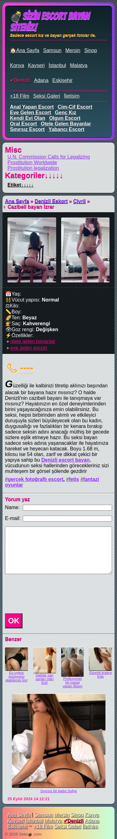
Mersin (72, 50)
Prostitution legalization (33, 168)
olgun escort (64, 118)
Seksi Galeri (46, 96)
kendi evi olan (27, 118)
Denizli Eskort (51, 201)
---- (26, 367)
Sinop (90, 50)
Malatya (78, 65)
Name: (12, 507)
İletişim (72, 96)
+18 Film (19, 96)
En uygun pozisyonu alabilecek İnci (17, 676)
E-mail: (13, 518)
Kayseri (36, 65)
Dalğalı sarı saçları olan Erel (45, 678)
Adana (41, 80)
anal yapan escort (32, 107)
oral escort (23, 123)
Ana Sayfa (17, 201)
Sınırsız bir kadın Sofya (58, 791)
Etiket (20, 185)
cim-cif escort (75, 107)
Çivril (79, 201)
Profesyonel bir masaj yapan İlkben (72, 682)
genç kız (65, 112)
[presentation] (49, 593)
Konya (17, 65)
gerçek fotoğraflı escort (35, 479)
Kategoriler (34, 175)
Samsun (52, 50)
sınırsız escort (27, 129)
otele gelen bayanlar (66, 123)
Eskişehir (62, 80)
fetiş (74, 479)
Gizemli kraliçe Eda (100, 674)
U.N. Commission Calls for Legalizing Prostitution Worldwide (48, 159)
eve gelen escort (30, 112)
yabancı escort (67, 129)
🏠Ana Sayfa (24, 50)
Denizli (22, 80)
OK (13, 620)
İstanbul (57, 65)
